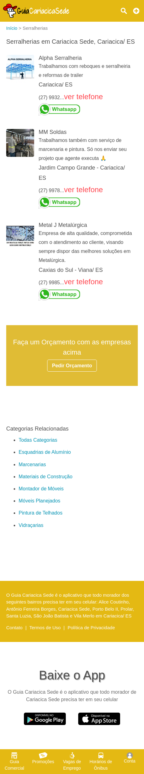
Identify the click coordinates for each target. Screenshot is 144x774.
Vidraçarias (31, 525)
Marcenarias (32, 464)
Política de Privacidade (91, 627)
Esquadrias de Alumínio (45, 452)
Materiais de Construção (45, 476)
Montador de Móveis (41, 488)
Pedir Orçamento (72, 365)
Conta (129, 757)
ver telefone (83, 96)
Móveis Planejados (39, 500)
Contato (14, 627)
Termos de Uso (45, 627)
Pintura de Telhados (40, 512)
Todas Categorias (38, 440)
